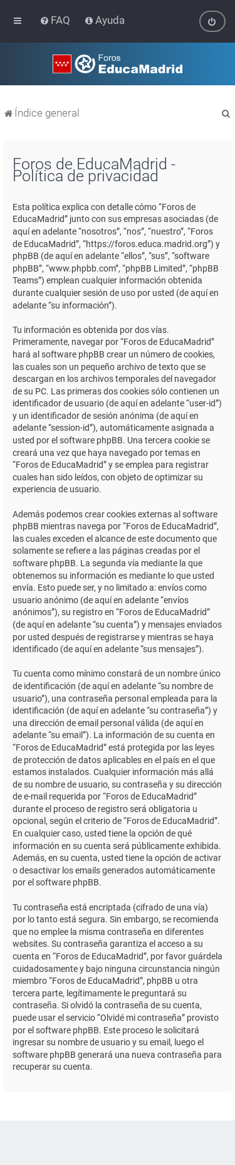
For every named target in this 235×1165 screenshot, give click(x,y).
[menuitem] (56, 20)
